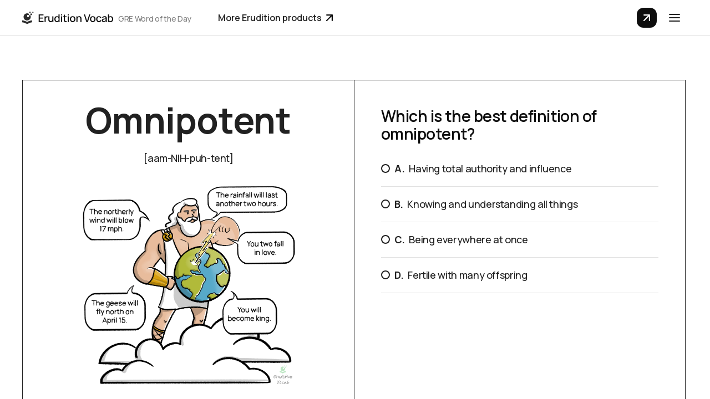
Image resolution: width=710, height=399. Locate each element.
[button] (674, 17)
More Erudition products (275, 18)
